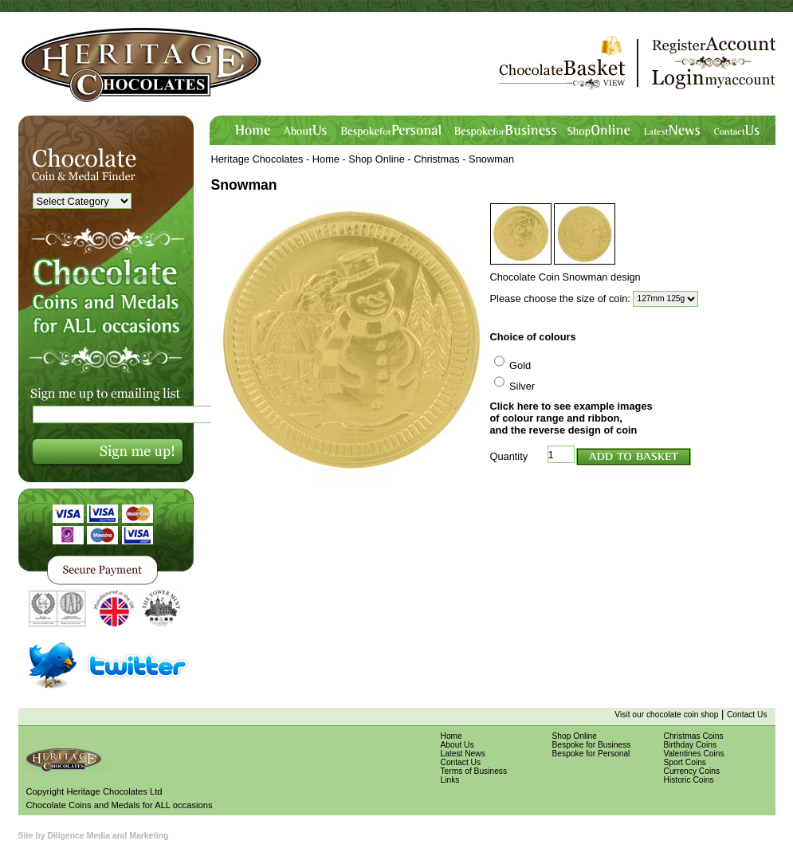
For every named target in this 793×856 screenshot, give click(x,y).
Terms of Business (474, 771)
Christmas (437, 159)
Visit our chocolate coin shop (666, 714)
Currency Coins (692, 771)
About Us (457, 744)
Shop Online (376, 159)
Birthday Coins (690, 744)
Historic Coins (689, 780)
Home (326, 159)
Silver (522, 386)
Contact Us (747, 714)
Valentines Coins (694, 753)
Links (450, 780)
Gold (520, 365)
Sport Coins (685, 762)
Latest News (463, 753)
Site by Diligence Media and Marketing (93, 835)
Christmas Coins (694, 736)
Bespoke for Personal (591, 753)
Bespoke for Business (591, 744)
